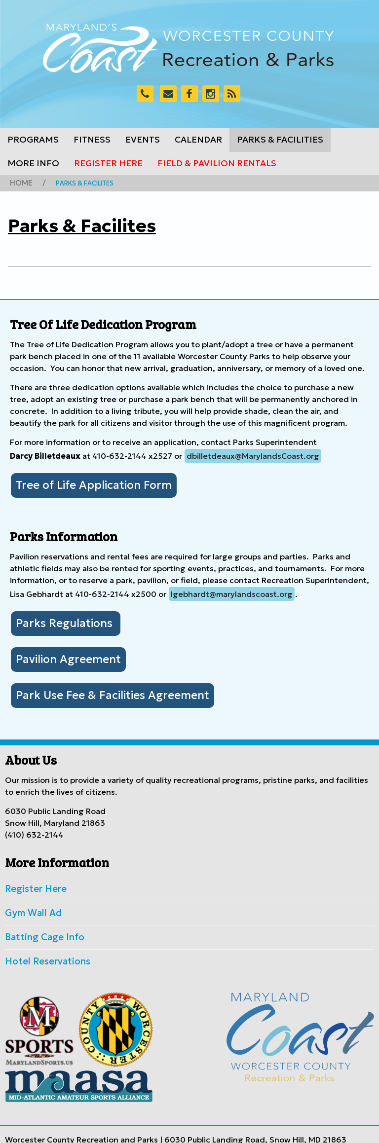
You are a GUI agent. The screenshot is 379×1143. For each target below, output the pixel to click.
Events (142, 139)
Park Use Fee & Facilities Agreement (98, 685)
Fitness (92, 139)
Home (19, 182)
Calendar (198, 139)
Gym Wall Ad (29, 898)
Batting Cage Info (39, 920)
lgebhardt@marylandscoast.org (232, 590)
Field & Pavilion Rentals (216, 163)
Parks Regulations (57, 618)
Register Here (108, 163)
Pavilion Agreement (60, 652)
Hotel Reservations (41, 943)
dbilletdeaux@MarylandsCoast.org (253, 454)
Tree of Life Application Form (82, 482)
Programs (33, 139)
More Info (33, 163)
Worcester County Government (190, 1130)
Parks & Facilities (280, 139)
